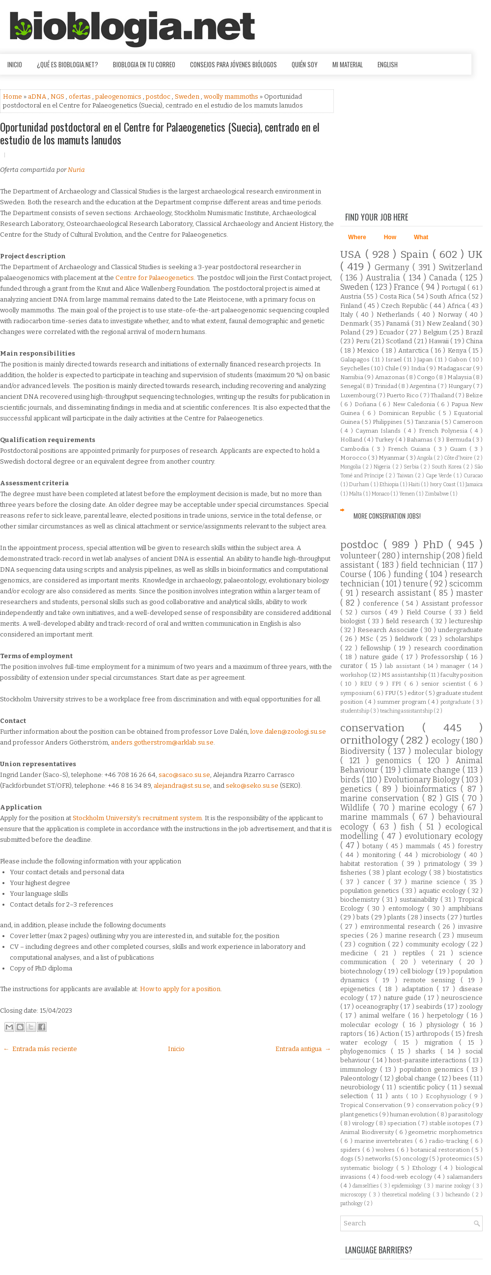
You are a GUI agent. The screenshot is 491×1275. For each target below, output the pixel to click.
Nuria (76, 169)
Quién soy (305, 64)
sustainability (420, 899)
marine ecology (430, 807)
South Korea (447, 467)
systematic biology (368, 1167)
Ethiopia (390, 484)
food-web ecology (407, 1176)
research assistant (397, 593)
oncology (415, 1158)
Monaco (381, 494)
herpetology (446, 1015)
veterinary (440, 962)
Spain (416, 255)
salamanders (465, 1176)
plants (397, 917)
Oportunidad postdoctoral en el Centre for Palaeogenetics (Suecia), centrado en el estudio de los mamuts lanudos (160, 133)
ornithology (370, 740)
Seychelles (355, 368)
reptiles (416, 953)
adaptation (419, 989)
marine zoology (454, 1186)
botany (374, 846)
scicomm (466, 583)
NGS (58, 96)
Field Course (428, 612)
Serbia (412, 467)
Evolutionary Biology (423, 779)
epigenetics (359, 989)
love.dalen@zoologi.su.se (288, 731)
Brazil (474, 332)
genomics (397, 760)
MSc (368, 638)
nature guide (380, 657)
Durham (359, 484)
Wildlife (356, 807)
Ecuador (392, 332)
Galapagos (356, 359)
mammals (422, 846)
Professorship (443, 657)
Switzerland (461, 267)
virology (364, 1123)
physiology (445, 1024)
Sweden (188, 96)
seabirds (430, 1006)
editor (416, 693)
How (390, 237)
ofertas (80, 96)
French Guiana (410, 448)
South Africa (449, 296)
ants (398, 1096)
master (469, 593)
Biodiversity (364, 751)
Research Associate (388, 630)
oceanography (377, 1006)
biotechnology (362, 971)
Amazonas (390, 377)
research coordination (448, 648)
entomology (408, 908)
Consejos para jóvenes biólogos (233, 64)
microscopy (354, 1195)
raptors (352, 1033)
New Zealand (447, 323)
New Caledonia (415, 404)
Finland (352, 305)
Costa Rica (396, 296)
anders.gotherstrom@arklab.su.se (162, 742)
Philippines (388, 421)
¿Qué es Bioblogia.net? (67, 64)
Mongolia (351, 467)
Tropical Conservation (372, 1105)
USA (352, 255)
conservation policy (444, 1105)
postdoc (159, 96)
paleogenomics (119, 96)
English (388, 64)
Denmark (355, 323)
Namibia (352, 377)
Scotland (399, 341)
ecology (447, 741)
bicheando (458, 1195)
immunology (360, 1069)
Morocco (354, 457)
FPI (398, 683)
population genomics (433, 1069)
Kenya (458, 350)
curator (352, 665)
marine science (437, 882)
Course (354, 574)
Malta (356, 494)
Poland (351, 332)
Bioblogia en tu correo (144, 64)
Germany (393, 267)
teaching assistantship (407, 711)
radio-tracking (449, 1140)
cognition (373, 944)
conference (382, 603)
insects (435, 917)
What (421, 237)
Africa (457, 305)
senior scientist (444, 683)
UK (475, 255)
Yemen (407, 494)
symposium (356, 693)
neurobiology (361, 1087)
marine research (412, 935)
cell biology (418, 971)
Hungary (460, 386)
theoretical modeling (407, 1195)
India (418, 368)
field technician (432, 565)
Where (357, 237)
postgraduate (456, 702)
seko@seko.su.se (252, 785)
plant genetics (359, 1114)
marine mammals (376, 817)
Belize (474, 395)
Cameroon (468, 421)
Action (390, 1033)
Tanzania (428, 421)
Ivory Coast (443, 484)
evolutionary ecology (444, 836)
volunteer (359, 555)
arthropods (433, 1033)
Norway (451, 314)
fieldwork (410, 638)
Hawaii (439, 341)
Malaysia (460, 377)
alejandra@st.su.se (182, 785)
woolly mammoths (232, 96)
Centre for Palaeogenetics (154, 277)
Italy (348, 314)
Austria (351, 296)
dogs (347, 1158)
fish (410, 827)
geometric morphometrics (446, 1132)
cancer (375, 882)
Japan (426, 359)
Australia (384, 277)
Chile (392, 368)
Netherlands (397, 314)
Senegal (351, 386)
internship (422, 555)
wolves (386, 1149)
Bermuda (459, 439)
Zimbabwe (437, 494)
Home (13, 96)
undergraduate (460, 630)
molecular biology (448, 751)
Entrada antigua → (303, 1049)
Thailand (443, 395)
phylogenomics (365, 1051)
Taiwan (406, 475)
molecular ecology (371, 1024)
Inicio (14, 64)
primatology (444, 863)
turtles (473, 917)
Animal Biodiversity (367, 1132)
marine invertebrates (385, 1140)
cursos (373, 612)
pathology (352, 1203)
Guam (459, 448)
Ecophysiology (447, 1096)
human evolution (413, 1114)
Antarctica (414, 350)
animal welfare (383, 1015)
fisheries (354, 872)
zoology (471, 1006)
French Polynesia (444, 430)
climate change (433, 770)
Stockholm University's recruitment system (137, 818)
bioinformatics (431, 789)
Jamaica (474, 484)
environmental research (399, 926)
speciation (402, 1123)
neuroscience (462, 997)
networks (378, 1158)
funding (409, 574)
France (407, 287)
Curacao (473, 475)
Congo (426, 377)
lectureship (466, 621)
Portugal (454, 287)
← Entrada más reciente (40, 1049)
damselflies (366, 1186)
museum (470, 935)
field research (408, 621)
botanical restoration (441, 1149)
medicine (357, 953)
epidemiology (407, 1186)
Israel (394, 359)
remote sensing (432, 980)
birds (351, 779)
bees (461, 1078)
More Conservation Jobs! (387, 516)
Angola (425, 458)
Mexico (369, 350)
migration (441, 1042)
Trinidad (386, 386)
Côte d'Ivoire (459, 458)
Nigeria (383, 467)
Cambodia (356, 448)
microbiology (442, 855)
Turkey (385, 439)
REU (367, 683)
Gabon (458, 359)
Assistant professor (452, 603)
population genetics (371, 890)
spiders (351, 1149)
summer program (402, 701)
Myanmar (392, 457)
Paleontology (360, 1078)
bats (363, 917)
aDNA (38, 96)
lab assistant (404, 666)
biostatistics (465, 872)
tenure (416, 583)
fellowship (377, 648)
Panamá (398, 323)
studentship (355, 711)
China (474, 341)
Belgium (436, 332)
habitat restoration (371, 863)
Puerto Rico (403, 395)
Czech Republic (405, 305)
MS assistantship (405, 674)
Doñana (367, 404)
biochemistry (361, 899)
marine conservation (381, 798)
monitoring (380, 855)
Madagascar (455, 368)
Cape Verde (439, 475)
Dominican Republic (408, 413)
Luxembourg (358, 395)
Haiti (415, 484)
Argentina (423, 386)
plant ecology (407, 872)
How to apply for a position (180, 989)
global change (416, 1078)
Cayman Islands (379, 430)
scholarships (464, 638)
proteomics (456, 1158)
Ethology (425, 1167)
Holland (352, 439)
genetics (358, 789)
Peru (363, 341)
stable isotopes (450, 1123)
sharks (427, 1051)
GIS (454, 798)
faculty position (461, 674)
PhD (435, 545)
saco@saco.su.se (184, 774)
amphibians (465, 908)
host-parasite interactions (429, 1060)
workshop (354, 674)
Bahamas (420, 439)
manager (453, 666)
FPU (391, 693)
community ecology (436, 944)
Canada (444, 277)
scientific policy (423, 1087)
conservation (381, 728)
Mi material (347, 64)
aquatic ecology (443, 890)
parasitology (465, 1114)
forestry (470, 846)
